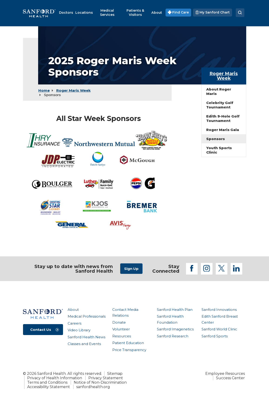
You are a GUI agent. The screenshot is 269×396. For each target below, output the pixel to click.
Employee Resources (225, 373)
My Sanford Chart (212, 12)
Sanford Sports (215, 336)
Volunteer (121, 329)
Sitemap (115, 373)
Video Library (79, 330)
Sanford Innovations (219, 309)
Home (44, 90)
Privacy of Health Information (54, 378)
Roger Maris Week (73, 90)
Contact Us (40, 329)
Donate (119, 322)
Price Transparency (129, 350)
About (73, 309)
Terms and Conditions (47, 382)
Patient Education (128, 343)
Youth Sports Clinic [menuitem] (219, 150)
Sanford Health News (86, 337)
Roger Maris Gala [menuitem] (222, 130)
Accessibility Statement (48, 387)
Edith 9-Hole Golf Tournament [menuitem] (222, 118)
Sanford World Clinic (219, 329)
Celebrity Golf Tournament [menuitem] (219, 105)
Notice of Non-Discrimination (100, 382)
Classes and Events (84, 344)
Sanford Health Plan (175, 309)
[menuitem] (66, 12)
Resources (121, 336)
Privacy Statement (105, 378)
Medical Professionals (87, 316)
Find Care (178, 12)
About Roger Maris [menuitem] (218, 91)
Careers (74, 323)
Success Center (230, 378)
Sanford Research (172, 336)
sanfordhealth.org (93, 387)
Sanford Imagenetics (175, 329)
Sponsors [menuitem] (215, 139)
